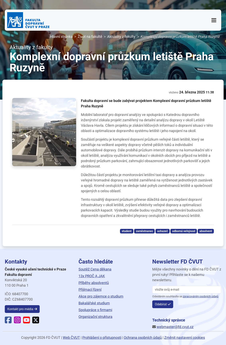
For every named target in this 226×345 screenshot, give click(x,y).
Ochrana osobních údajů (143, 337)
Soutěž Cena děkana (95, 269)
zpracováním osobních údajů (200, 296)
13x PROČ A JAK (92, 276)
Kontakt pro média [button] (20, 309)
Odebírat (161, 304)
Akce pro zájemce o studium (101, 296)
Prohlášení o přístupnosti (101, 337)
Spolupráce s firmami (95, 310)
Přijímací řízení (90, 289)
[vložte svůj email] (186, 289)
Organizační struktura (95, 317)
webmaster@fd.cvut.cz (175, 327)
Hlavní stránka (61, 36)
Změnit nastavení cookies (184, 337)
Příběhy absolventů (94, 283)
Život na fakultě (90, 36)
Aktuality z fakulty (121, 36)
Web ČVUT (71, 337)
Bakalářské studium (94, 303)
